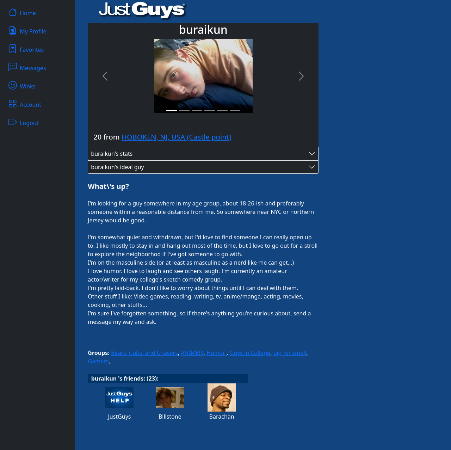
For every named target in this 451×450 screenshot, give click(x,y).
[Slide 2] (184, 110)
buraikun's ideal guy (117, 167)
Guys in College (250, 353)
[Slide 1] (171, 110)
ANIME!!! (192, 353)
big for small (290, 353)
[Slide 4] (209, 110)
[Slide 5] (222, 110)
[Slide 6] (235, 110)
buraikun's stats (111, 154)
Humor (216, 353)
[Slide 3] (197, 110)
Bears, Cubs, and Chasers (144, 353)
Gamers (98, 361)
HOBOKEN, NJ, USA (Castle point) (176, 137)
